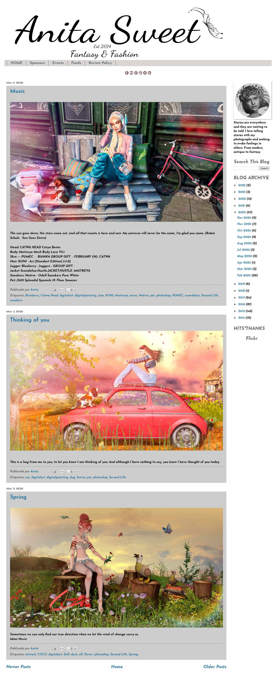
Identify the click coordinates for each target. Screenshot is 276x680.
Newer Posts (18, 667)
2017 (242, 297)
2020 (242, 212)
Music (17, 91)
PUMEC (177, 295)
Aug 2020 (245, 243)
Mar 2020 (245, 269)
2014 (242, 318)
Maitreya (121, 295)
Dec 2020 (244, 218)
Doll (66, 654)
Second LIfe (209, 295)
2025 (242, 185)
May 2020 (245, 256)
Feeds (76, 63)
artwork (30, 654)
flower (88, 654)
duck (74, 654)
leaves (81, 477)
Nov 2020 (244, 224)
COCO (42, 654)
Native (144, 295)
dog (72, 477)
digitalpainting (86, 295)
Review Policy (100, 63)
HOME (16, 63)
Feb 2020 (244, 275)
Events (58, 63)
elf (81, 654)
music (133, 295)
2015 (242, 311)
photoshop (163, 295)
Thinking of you (29, 320)
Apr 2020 (244, 262)
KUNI (109, 295)
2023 (242, 192)
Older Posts (214, 667)
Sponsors (37, 63)
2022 (242, 199)
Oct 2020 (244, 230)
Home (117, 667)
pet (152, 295)
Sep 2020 (244, 237)
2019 (242, 284)
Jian (101, 295)
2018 (242, 291)
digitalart (66, 295)
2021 (242, 205)
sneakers (16, 300)
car (27, 477)
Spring (18, 497)
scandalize (192, 295)
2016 (242, 304)
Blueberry (32, 295)
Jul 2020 (244, 250)
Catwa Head (49, 295)
